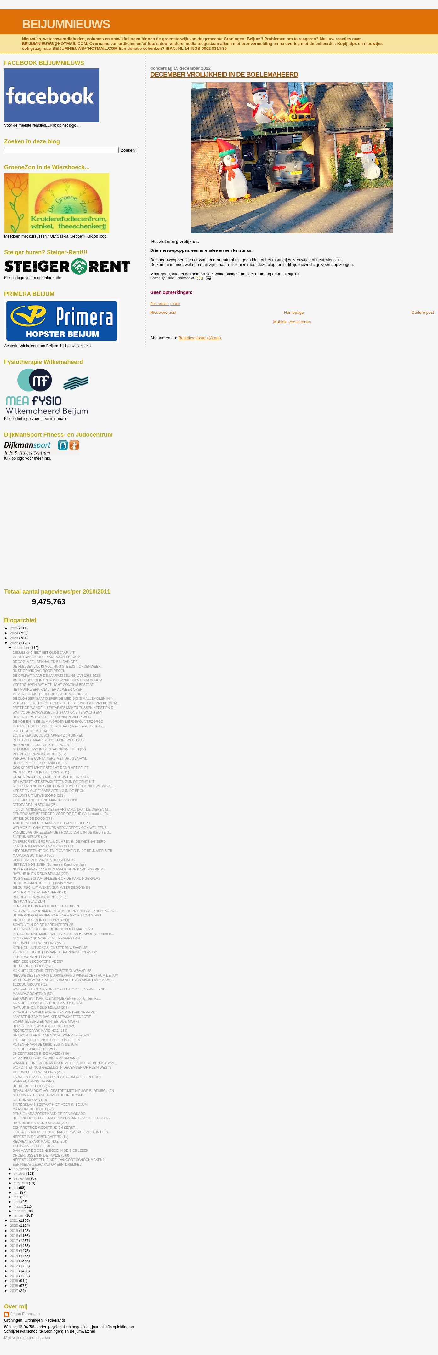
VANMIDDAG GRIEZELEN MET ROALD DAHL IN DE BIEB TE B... (62, 832)
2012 (14, 1266)
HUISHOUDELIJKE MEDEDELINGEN (41, 745)
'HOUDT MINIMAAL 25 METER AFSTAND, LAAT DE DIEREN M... (62, 809)
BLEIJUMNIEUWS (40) (30, 1100)
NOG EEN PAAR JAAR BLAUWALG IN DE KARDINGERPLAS (59, 869)
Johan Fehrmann (25, 1314)
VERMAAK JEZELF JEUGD (33, 1146)
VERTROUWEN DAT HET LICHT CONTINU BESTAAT (53, 684)
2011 (14, 1271)
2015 (14, 1251)
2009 (14, 1280)
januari (20, 1215)
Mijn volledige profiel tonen (27, 1337)
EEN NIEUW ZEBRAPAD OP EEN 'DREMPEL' (47, 1164)
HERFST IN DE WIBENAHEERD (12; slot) (44, 1026)
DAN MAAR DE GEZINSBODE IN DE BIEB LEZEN (50, 1150)
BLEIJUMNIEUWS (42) (30, 837)
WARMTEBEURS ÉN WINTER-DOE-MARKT (46, 1021)
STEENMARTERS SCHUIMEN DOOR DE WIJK (48, 1095)
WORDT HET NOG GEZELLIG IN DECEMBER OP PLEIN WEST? (62, 1067)
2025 (14, 628)
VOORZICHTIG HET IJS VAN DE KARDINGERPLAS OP (55, 952)
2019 (14, 1230)
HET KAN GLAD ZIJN (29, 901)
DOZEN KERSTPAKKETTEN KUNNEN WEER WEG (52, 717)
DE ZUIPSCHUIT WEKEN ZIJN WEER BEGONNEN (51, 887)
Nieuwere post (163, 312)
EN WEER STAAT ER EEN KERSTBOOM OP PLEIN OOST (57, 1077)
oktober (20, 1173)
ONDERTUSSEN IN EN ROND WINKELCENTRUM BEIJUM (57, 680)
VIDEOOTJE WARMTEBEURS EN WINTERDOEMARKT (55, 1012)
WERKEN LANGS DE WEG (33, 1081)
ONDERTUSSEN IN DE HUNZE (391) (41, 772)
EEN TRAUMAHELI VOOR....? (35, 957)
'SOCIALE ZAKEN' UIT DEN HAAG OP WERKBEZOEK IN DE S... (62, 1132)
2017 (14, 1240)
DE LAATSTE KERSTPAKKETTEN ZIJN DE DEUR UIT (53, 782)
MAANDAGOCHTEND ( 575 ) (34, 855)
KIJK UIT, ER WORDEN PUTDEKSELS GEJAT (47, 1003)
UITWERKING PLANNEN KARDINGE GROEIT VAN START (57, 915)
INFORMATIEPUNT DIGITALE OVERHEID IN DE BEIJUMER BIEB (62, 851)
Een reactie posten (165, 304)
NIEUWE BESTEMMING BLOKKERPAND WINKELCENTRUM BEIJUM (65, 975)
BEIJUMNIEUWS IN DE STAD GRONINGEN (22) (49, 749)
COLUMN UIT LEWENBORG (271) (39, 795)
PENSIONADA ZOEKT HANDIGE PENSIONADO (49, 1114)
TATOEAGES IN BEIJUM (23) (35, 805)
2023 (14, 638)
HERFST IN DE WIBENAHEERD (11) (40, 1137)
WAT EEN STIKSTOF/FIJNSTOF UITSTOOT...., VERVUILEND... (60, 989)
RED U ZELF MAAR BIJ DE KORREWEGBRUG (48, 740)
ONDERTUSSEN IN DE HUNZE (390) (41, 920)
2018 (14, 1235)
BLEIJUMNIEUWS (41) (30, 984)
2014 (14, 1256)
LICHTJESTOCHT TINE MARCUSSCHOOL (45, 800)
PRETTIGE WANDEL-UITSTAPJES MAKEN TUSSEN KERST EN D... (64, 707)
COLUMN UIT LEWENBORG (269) (39, 1072)
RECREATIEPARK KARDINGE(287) (39, 754)
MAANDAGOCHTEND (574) (33, 994)
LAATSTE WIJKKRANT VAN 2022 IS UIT (43, 846)
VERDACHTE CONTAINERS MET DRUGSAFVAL (50, 758)
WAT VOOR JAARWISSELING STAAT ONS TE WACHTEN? (57, 712)
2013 (14, 1261)
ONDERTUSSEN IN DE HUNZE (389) (41, 1053)
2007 (14, 1291)
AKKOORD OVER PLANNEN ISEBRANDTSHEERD (51, 823)
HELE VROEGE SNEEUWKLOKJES (40, 763)
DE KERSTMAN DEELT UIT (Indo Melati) (43, 883)
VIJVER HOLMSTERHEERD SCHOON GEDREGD (51, 694)
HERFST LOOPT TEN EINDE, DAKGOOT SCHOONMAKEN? (58, 1160)
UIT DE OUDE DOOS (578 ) (33, 966)
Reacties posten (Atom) (199, 338)
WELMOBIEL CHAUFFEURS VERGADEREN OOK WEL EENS (59, 828)
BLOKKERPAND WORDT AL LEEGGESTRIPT (47, 938)
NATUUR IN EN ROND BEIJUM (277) (41, 874)
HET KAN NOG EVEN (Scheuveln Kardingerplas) (49, 864)
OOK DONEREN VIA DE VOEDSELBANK (44, 860)
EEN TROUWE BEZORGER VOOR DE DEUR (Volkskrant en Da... (62, 814)
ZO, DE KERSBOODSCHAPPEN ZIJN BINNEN (48, 735)
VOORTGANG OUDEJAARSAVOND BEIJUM (46, 657)
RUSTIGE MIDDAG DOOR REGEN (39, 671)
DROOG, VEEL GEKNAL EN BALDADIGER (45, 661)
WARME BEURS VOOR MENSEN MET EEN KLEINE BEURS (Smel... (65, 1063)
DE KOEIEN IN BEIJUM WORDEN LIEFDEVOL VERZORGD (58, 721)
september (22, 1178)
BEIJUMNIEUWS (66, 24)
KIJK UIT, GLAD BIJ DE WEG (35, 1049)
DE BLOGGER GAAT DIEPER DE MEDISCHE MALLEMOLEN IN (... (64, 698)
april (17, 1201)
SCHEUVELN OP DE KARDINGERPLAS (43, 925)
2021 (14, 1220)
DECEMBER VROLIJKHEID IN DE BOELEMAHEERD (224, 74)
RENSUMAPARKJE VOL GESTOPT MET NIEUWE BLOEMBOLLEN (63, 1091)
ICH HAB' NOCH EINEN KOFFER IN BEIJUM (46, 1040)
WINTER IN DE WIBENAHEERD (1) (39, 892)
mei (17, 1197)
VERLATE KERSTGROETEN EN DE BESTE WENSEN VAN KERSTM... (66, 703)
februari (20, 1211)
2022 (14, 643)
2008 (14, 1285)
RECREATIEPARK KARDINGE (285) (40, 1030)
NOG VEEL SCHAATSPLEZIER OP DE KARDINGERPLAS (56, 878)
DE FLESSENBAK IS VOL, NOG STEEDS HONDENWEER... (58, 666)
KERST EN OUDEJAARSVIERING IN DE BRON (48, 791)
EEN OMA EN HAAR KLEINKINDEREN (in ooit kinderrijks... (57, 998)
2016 (14, 1245)
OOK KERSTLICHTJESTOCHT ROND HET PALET (50, 768)
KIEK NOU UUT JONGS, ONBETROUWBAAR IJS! (50, 948)
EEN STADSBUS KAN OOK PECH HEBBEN (46, 906)
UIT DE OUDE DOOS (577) (33, 1086)
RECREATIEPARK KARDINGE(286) (39, 897)
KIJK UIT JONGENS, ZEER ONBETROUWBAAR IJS (52, 971)
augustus (21, 1183)
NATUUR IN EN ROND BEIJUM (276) (41, 1007)
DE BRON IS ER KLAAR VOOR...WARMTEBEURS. (51, 1035)
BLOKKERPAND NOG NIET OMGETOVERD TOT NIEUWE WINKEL (64, 786)
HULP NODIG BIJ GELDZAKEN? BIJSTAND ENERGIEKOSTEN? (61, 1118)
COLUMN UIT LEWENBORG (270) (39, 943)
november (22, 1169)
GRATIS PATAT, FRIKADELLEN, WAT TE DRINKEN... (52, 777)
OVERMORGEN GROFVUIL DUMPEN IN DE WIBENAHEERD (59, 841)
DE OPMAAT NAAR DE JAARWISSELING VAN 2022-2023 (56, 675)
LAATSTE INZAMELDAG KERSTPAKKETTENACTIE (52, 1017)
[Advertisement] (32, 494)
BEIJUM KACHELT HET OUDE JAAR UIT (44, 652)
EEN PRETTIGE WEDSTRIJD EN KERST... (45, 1127)
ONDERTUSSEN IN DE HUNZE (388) (41, 1155)
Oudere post (422, 312)
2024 (14, 633)
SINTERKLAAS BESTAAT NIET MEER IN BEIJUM (50, 1104)
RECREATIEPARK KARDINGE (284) (40, 1141)
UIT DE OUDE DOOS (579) (33, 818)
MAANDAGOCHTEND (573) (33, 1109)
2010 (14, 1276)
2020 (14, 1225)
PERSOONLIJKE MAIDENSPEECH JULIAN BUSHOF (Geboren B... (63, 934)
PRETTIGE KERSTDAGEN (33, 731)
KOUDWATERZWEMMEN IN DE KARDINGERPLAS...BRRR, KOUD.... (65, 911)
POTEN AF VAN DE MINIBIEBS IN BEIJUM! (45, 1044)
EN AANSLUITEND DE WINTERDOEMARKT (46, 1058)
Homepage (294, 312)
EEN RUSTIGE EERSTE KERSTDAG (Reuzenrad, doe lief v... (59, 726)
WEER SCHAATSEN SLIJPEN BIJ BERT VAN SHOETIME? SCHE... (63, 980)
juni (17, 1192)
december (22, 648)
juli (16, 1188)
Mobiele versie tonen (292, 321)
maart (19, 1206)
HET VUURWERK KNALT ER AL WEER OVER (47, 689)
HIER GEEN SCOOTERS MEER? (38, 961)
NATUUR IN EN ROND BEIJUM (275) (41, 1123)
